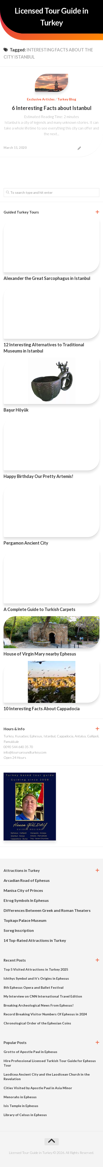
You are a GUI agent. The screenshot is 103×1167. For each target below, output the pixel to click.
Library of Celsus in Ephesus (25, 1115)
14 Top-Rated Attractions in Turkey (35, 940)
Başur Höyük (16, 409)
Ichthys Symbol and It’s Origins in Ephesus (36, 978)
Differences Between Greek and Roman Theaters (47, 910)
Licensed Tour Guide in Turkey (51, 16)
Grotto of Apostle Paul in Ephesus (30, 1052)
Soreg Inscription (19, 930)
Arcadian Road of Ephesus (27, 880)
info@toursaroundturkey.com (25, 752)
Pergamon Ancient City (26, 543)
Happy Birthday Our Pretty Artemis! (38, 476)
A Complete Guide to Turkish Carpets (39, 609)
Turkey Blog (66, 99)
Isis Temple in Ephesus (21, 1106)
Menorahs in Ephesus (20, 1097)
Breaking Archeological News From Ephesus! (39, 1005)
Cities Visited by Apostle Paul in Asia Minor (38, 1088)
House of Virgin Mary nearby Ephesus (40, 653)
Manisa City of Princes (23, 890)
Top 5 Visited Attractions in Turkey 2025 (36, 969)
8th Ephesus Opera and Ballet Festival (34, 987)
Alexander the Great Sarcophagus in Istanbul (47, 278)
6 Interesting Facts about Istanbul (51, 108)
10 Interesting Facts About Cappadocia (42, 708)
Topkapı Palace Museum (25, 920)
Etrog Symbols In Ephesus (26, 900)
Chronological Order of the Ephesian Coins (37, 1023)
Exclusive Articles (41, 99)
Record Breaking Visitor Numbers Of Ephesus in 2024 (45, 1014)
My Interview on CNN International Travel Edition (43, 996)
